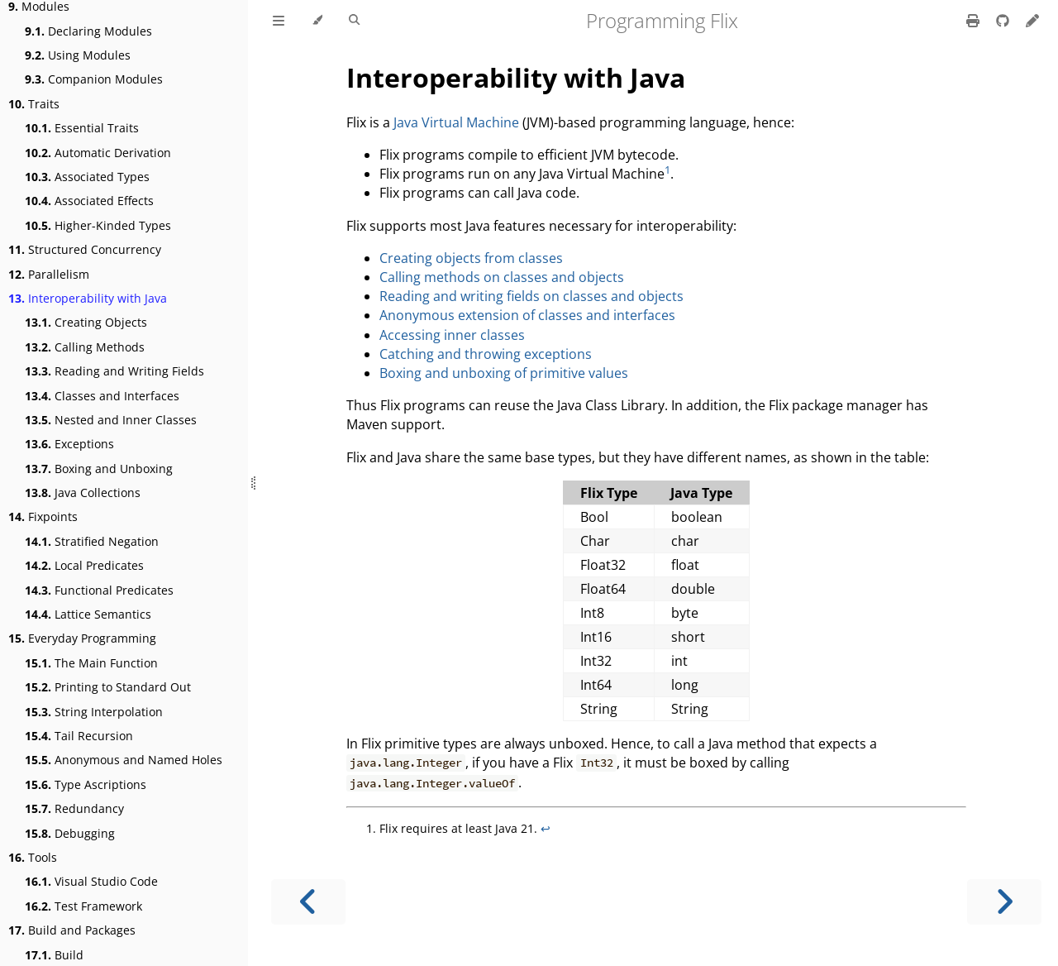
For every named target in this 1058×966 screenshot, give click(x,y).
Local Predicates (84, 565)
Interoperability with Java (87, 298)
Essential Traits (82, 128)
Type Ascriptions (85, 784)
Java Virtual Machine (456, 122)
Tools (32, 857)
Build (54, 955)
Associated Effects (89, 200)
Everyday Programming (82, 638)
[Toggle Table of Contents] (278, 20)
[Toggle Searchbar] (354, 20)
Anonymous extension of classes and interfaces (527, 315)
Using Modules (78, 55)
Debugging (70, 833)
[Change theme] (317, 20)
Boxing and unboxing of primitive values (503, 373)
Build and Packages (72, 930)
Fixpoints (43, 516)
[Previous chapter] (308, 902)
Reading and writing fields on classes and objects (531, 296)
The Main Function (91, 663)
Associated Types (87, 176)
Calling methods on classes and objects (501, 277)
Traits (34, 104)
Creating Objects (86, 322)
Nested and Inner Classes (111, 420)
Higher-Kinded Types (98, 225)
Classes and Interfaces (102, 396)
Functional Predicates (99, 590)
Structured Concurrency (84, 249)
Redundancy (74, 808)
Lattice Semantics (88, 614)
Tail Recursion (79, 736)
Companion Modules (94, 79)
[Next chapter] (1004, 902)
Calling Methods (85, 347)
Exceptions (69, 444)
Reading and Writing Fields (114, 371)
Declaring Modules (88, 31)
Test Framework (83, 906)
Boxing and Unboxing (99, 468)
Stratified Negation (92, 541)
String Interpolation (94, 712)
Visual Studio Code (91, 881)
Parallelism (48, 274)
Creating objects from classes (471, 258)
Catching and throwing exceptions (485, 354)
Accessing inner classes (452, 335)
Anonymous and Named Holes (123, 760)
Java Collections (83, 492)
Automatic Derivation (98, 152)
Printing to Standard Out (108, 687)
